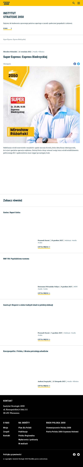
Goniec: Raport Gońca (11, 212)
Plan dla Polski (25, 427)
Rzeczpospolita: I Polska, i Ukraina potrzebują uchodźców (25, 351)
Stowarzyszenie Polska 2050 (58, 427)
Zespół (6, 432)
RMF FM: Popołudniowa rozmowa (16, 259)
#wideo (40, 243)
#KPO (75, 287)
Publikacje (23, 432)
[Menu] (78, 3)
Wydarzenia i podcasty (28, 439)
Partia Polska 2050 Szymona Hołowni (62, 432)
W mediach (23, 443)
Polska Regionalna (26, 435)
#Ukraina (41, 52)
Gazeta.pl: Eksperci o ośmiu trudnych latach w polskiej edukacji (28, 305)
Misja (5, 427)
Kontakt (6, 435)
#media (35, 52)
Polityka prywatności (12, 454)
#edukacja (68, 240)
